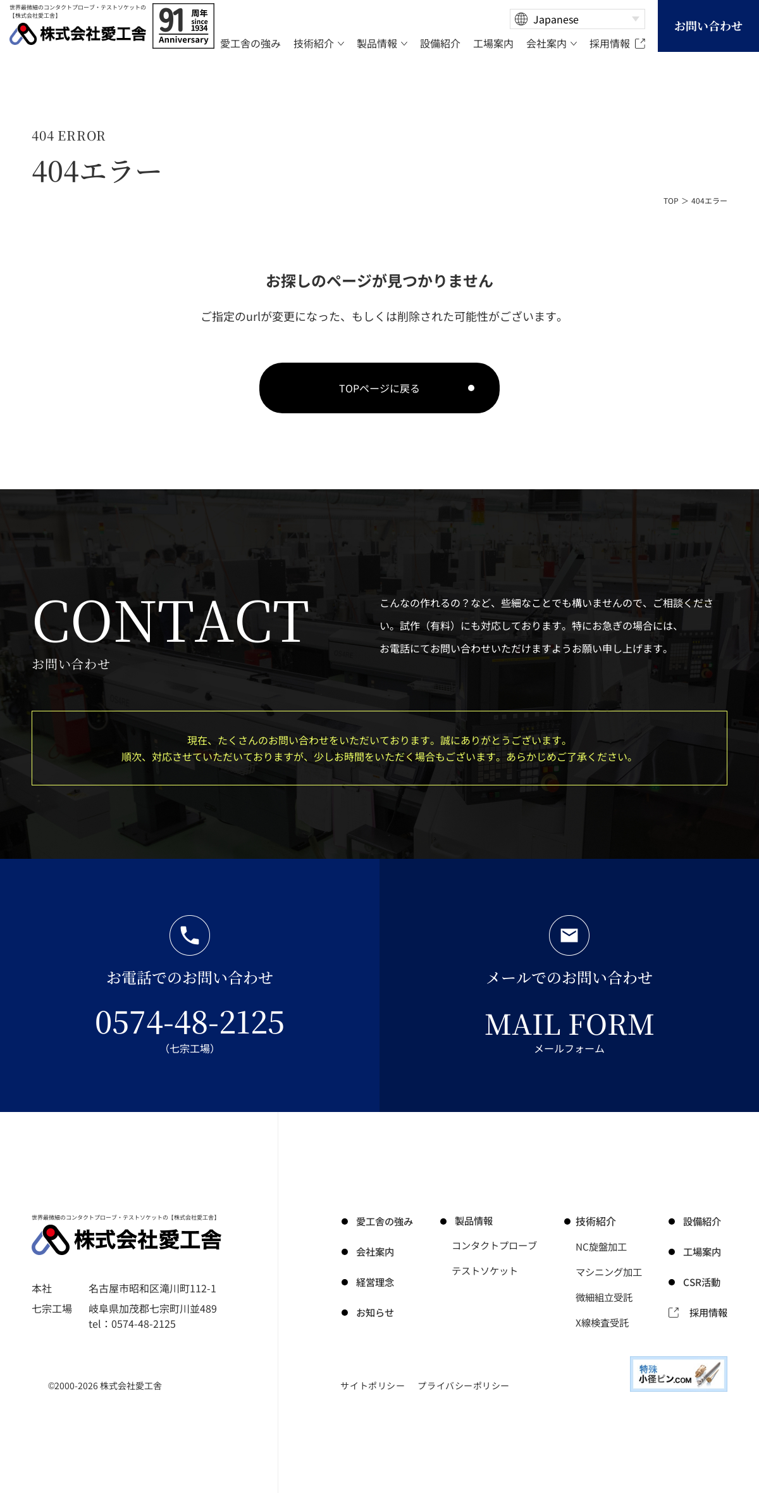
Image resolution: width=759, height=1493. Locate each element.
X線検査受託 (604, 1322)
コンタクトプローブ (495, 1246)
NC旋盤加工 (603, 1246)
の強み (383, 1220)
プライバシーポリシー (463, 1385)
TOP (671, 200)
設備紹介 (703, 1220)
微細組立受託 (606, 1296)
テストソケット (485, 1271)
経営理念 (373, 1281)
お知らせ (373, 1312)
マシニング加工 (611, 1271)
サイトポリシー (372, 1385)
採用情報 (707, 1312)
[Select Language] (577, 19)
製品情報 (470, 1220)
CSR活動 (703, 1281)
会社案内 (373, 1251)
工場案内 (703, 1251)
